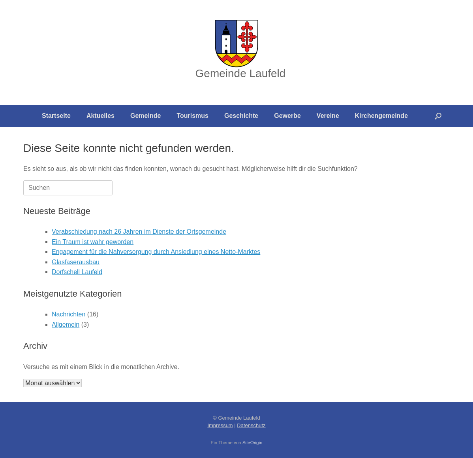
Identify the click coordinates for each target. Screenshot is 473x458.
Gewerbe (287, 115)
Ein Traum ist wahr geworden (92, 241)
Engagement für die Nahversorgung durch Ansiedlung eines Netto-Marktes (156, 251)
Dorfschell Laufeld (77, 272)
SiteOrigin (252, 442)
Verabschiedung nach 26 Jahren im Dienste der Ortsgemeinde (139, 231)
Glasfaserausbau (75, 262)
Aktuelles (100, 115)
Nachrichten (68, 314)
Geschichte (241, 115)
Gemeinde (145, 115)
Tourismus (192, 115)
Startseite (56, 115)
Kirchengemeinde (381, 115)
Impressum (220, 425)
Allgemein (65, 324)
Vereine (328, 115)
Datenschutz (251, 425)
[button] (438, 116)
